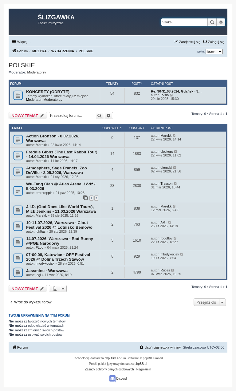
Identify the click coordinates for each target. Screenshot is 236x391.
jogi (38, 275)
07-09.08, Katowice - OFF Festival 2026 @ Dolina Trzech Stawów (58, 257)
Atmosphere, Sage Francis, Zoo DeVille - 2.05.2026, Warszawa (56, 170)
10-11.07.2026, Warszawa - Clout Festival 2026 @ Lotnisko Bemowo (59, 225)
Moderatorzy (36, 72)
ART (163, 222)
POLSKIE (22, 65)
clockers (166, 151)
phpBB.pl (141, 363)
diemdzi (166, 167)
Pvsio (164, 95)
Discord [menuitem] (118, 378)
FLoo (39, 247)
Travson (166, 183)
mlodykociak (45, 263)
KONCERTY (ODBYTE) (47, 91)
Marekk (41, 145)
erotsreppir (44, 193)
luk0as (40, 231)
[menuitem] (213, 41)
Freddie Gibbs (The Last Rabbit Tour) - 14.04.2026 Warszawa (61, 154)
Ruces (165, 270)
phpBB (109, 358)
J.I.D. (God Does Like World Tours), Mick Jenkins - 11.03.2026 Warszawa (61, 209)
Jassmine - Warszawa (47, 270)
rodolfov (166, 238)
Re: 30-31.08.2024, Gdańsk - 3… (176, 91)
